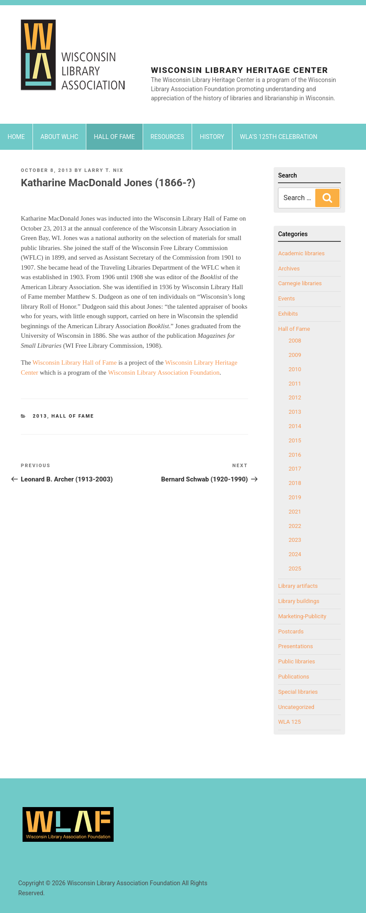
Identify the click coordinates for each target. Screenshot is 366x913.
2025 (294, 568)
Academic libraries (301, 253)
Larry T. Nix (103, 170)
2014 (294, 426)
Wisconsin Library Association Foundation (163, 372)
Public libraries (296, 661)
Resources (167, 136)
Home (16, 136)
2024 (294, 554)
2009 (294, 355)
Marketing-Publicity (302, 616)
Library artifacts (297, 586)
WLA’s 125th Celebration (278, 136)
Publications (293, 676)
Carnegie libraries (300, 283)
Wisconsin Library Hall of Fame (75, 362)
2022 (294, 526)
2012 (294, 397)
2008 (294, 340)
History (212, 136)
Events (286, 298)
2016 (294, 455)
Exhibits (288, 313)
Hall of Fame (114, 136)
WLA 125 (289, 722)
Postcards (291, 631)
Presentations (295, 646)
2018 (294, 483)
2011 (294, 383)
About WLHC (59, 136)
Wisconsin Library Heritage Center (239, 70)
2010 (294, 369)
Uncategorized (296, 707)
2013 (40, 416)
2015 (294, 440)
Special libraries (297, 692)
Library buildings (298, 601)
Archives (289, 268)
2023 (294, 540)
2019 (294, 497)
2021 (294, 511)
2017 (294, 468)
